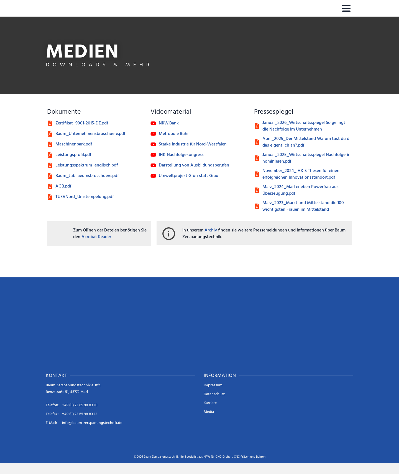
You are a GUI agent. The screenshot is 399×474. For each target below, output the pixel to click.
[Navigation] (346, 8)
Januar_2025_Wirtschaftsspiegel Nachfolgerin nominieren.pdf (306, 158)
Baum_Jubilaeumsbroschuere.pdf (87, 175)
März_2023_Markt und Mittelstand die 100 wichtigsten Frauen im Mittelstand (303, 206)
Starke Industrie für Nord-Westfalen (193, 144)
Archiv (210, 230)
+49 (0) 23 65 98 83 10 (80, 405)
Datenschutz (214, 394)
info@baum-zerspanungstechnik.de (92, 423)
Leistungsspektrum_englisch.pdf (86, 165)
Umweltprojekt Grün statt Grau (188, 175)
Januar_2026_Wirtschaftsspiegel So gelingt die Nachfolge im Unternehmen (303, 126)
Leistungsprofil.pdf (73, 154)
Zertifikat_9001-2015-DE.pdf (81, 123)
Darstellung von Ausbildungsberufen (194, 165)
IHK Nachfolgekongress (181, 154)
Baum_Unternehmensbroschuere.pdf (90, 133)
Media (209, 412)
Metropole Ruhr (174, 133)
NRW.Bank (169, 123)
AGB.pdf (63, 186)
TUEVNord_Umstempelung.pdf (84, 196)
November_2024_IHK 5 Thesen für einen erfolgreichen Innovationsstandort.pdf (300, 174)
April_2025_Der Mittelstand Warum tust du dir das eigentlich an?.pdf (307, 142)
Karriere (210, 403)
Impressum (213, 385)
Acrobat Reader (96, 237)
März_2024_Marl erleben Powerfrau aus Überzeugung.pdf (300, 190)
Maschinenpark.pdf (73, 144)
